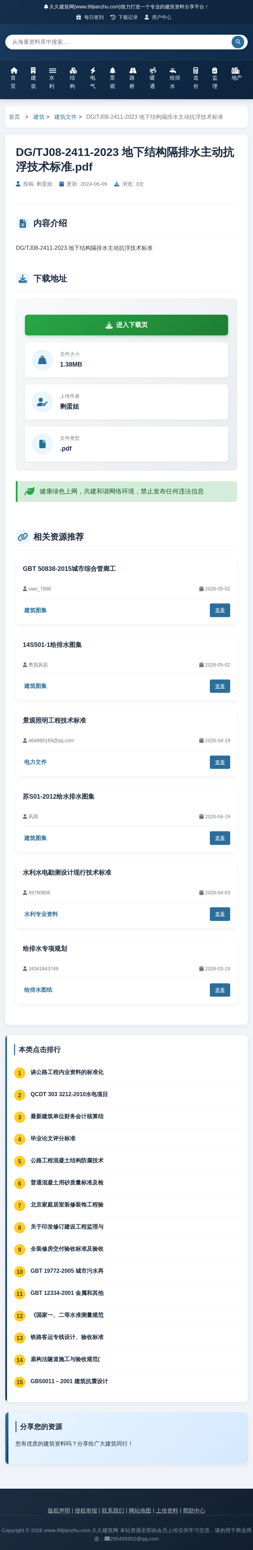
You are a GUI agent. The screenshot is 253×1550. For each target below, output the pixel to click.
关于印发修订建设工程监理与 (67, 1227)
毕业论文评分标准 (53, 1138)
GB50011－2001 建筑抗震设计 (69, 1381)
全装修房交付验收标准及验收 (67, 1249)
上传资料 (167, 1511)
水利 (52, 78)
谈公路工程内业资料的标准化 (67, 1072)
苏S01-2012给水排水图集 (58, 796)
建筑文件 (65, 117)
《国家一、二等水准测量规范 (67, 1315)
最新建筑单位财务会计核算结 (67, 1116)
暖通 (153, 78)
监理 (215, 78)
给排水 (175, 78)
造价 (196, 78)
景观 (112, 78)
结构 (73, 78)
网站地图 (140, 1511)
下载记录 (124, 17)
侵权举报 (86, 1511)
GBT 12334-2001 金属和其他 (67, 1293)
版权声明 (59, 1511)
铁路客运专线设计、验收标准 (67, 1337)
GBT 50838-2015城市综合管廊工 (69, 568)
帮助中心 (194, 1511)
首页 (14, 78)
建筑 (33, 78)
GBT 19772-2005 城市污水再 (67, 1271)
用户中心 (158, 17)
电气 (93, 78)
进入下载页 (127, 324)
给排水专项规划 (45, 948)
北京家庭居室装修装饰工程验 (67, 1205)
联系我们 (113, 1511)
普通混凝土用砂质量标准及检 (67, 1183)
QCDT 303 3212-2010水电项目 (69, 1094)
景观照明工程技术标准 (54, 720)
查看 (220, 610)
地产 (237, 74)
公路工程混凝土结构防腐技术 (67, 1160)
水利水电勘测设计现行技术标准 (67, 872)
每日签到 (90, 17)
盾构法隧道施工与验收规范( (65, 1359)
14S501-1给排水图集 (52, 644)
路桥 (133, 78)
